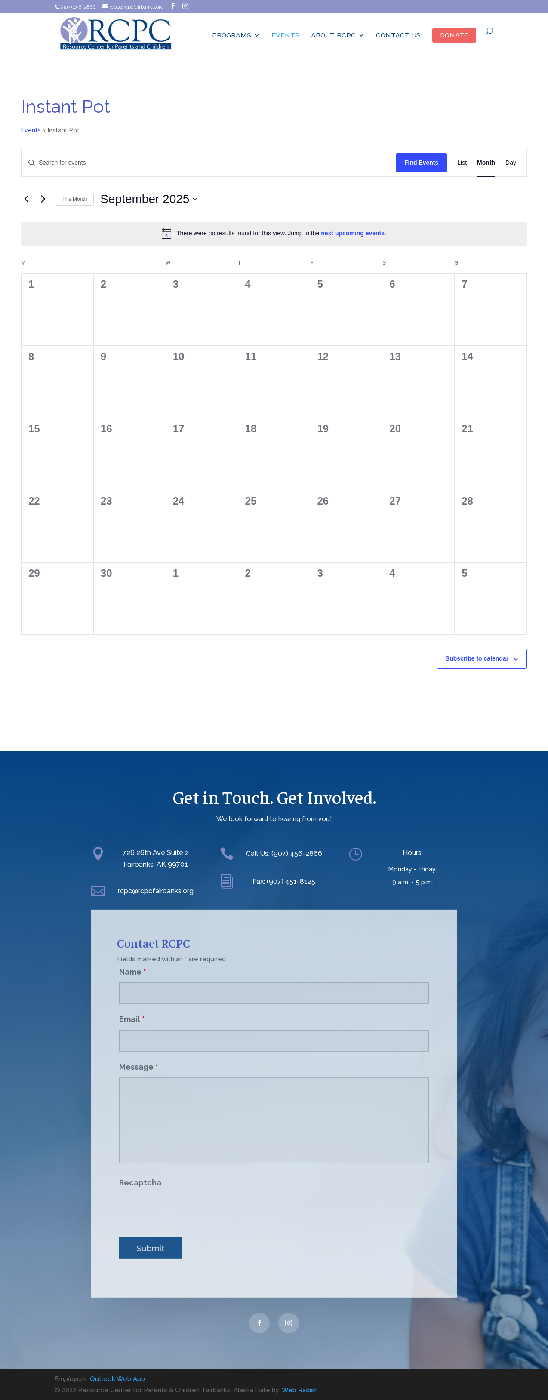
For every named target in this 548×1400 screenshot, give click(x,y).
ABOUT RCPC (333, 35)
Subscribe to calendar (477, 658)
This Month (74, 199)
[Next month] (43, 199)
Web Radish (300, 1390)
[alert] (274, 234)
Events (285, 35)
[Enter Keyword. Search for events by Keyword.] (209, 162)
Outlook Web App (117, 1379)
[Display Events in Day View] (510, 162)
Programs (231, 35)
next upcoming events (353, 233)
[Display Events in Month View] (486, 162)
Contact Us (398, 35)
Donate (454, 35)
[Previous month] (26, 199)
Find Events (421, 162)
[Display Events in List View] (462, 162)
